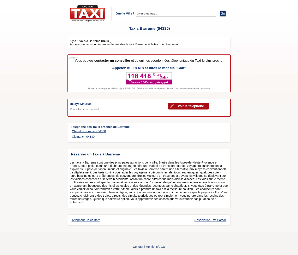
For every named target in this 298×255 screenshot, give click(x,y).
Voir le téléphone (191, 106)
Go (223, 13)
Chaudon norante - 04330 (89, 131)
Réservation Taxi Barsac (211, 220)
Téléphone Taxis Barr (86, 220)
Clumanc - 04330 (83, 136)
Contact (138, 246)
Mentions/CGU (155, 246)
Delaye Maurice (81, 104)
